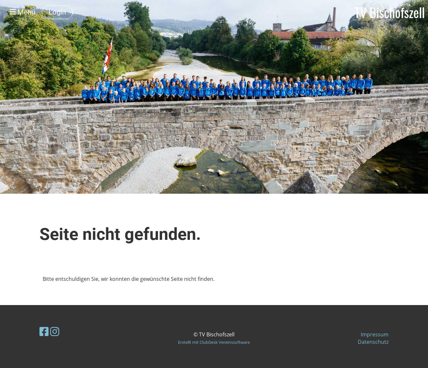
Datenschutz (373, 341)
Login (57, 12)
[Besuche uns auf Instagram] (54, 331)
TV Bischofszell (390, 12)
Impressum (375, 334)
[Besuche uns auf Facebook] (44, 331)
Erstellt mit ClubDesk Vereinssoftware (214, 342)
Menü (22, 12)
